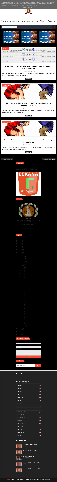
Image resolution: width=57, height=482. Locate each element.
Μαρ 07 (22, 314)
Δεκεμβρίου (22, 255)
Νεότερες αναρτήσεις (7, 159)
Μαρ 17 (22, 299)
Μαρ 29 (22, 273)
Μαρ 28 (22, 274)
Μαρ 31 (22, 270)
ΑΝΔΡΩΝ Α (20, 385)
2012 (19, 331)
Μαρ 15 (22, 302)
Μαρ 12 (22, 307)
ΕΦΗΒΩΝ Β (20, 403)
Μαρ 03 (22, 320)
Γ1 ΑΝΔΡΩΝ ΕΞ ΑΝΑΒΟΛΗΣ (23, 166)
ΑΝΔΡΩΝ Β (6, 48)
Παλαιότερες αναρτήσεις (49, 159)
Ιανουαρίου (22, 326)
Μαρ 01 (22, 323)
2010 (19, 334)
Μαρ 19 (22, 296)
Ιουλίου (21, 262)
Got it (33, 7)
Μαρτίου (21, 268)
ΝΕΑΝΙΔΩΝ (20, 420)
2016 (19, 252)
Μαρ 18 (22, 298)
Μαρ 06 (22, 316)
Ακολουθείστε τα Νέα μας (28, 228)
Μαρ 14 (22, 304)
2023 (19, 241)
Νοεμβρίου (21, 256)
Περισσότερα (28, 78)
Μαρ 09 (22, 311)
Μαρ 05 (22, 317)
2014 (19, 328)
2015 (19, 253)
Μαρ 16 (22, 301)
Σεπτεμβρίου (22, 259)
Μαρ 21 (22, 293)
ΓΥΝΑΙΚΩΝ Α (21, 397)
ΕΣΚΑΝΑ (9, 479)
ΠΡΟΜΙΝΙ (20, 435)
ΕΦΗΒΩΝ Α (20, 400)
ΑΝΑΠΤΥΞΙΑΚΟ (7, 85)
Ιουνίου (21, 264)
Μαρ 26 (22, 277)
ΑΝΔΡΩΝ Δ (20, 394)
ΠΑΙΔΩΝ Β (20, 426)
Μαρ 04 (22, 319)
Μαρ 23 (22, 290)
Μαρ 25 (22, 287)
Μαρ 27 (22, 276)
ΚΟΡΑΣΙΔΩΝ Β (21, 412)
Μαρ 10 (22, 310)
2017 (19, 250)
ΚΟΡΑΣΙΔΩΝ (21, 409)
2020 (19, 246)
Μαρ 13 (22, 305)
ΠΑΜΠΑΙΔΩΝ (21, 432)
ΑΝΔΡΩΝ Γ (20, 391)
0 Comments (32, 71)
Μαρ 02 (22, 322)
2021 (19, 244)
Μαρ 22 (22, 292)
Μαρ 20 (22, 295)
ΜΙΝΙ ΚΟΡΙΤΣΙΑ (22, 417)
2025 (19, 238)
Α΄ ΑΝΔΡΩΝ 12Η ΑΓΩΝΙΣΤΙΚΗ (30, 450)
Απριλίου (21, 267)
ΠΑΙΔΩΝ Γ (20, 429)
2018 (19, 249)
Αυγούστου (22, 261)
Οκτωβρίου (22, 258)
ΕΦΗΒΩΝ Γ (20, 406)
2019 (19, 247)
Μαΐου (20, 265)
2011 (19, 332)
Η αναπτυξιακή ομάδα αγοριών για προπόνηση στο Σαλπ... (28, 285)
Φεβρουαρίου (22, 325)
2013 (19, 329)
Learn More (26, 7)
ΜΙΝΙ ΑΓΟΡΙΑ (21, 414)
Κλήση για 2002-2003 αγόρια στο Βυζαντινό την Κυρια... (28, 283)
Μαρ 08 (22, 313)
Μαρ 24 (22, 289)
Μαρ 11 (22, 308)
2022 (19, 243)
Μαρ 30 (22, 271)
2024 (19, 240)
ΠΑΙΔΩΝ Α (20, 423)
